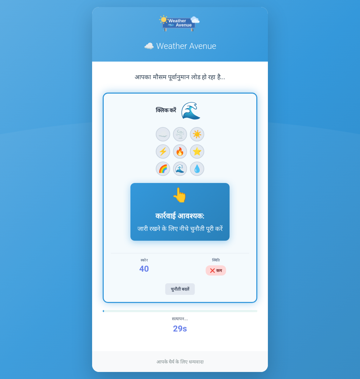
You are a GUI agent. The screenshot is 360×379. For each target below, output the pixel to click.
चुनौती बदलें (180, 289)
